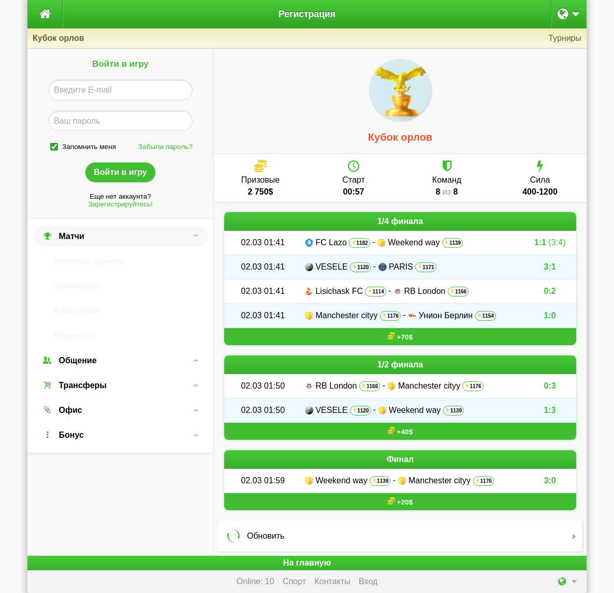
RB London (424, 291)
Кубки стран (76, 310)
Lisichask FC (339, 291)
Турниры (564, 38)
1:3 (549, 410)
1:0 (549, 315)
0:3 (549, 385)
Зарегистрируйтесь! (120, 204)
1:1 (549, 242)
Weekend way (414, 242)
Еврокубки (73, 335)
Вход (368, 581)
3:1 (549, 266)
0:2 (549, 291)
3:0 (549, 480)
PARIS (401, 266)
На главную (307, 562)
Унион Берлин (446, 315)
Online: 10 (255, 581)
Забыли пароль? (165, 147)
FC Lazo (330, 242)
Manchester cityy (346, 315)
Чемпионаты (77, 285)
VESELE (331, 266)
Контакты (332, 581)
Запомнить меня (89, 147)
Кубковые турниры (89, 261)
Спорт (294, 581)
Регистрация (307, 14)
